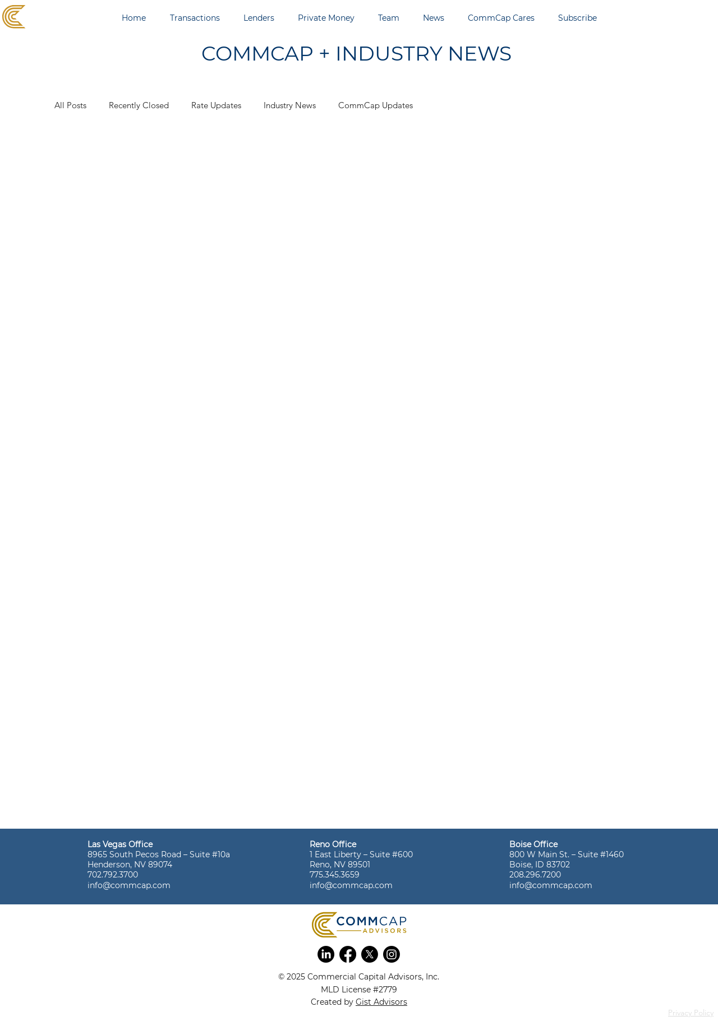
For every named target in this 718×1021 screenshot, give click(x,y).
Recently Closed (139, 105)
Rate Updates (216, 105)
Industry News (290, 105)
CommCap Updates (375, 105)
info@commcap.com (129, 885)
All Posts (70, 105)
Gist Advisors (381, 1002)
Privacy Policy (691, 1013)
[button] (325, 954)
